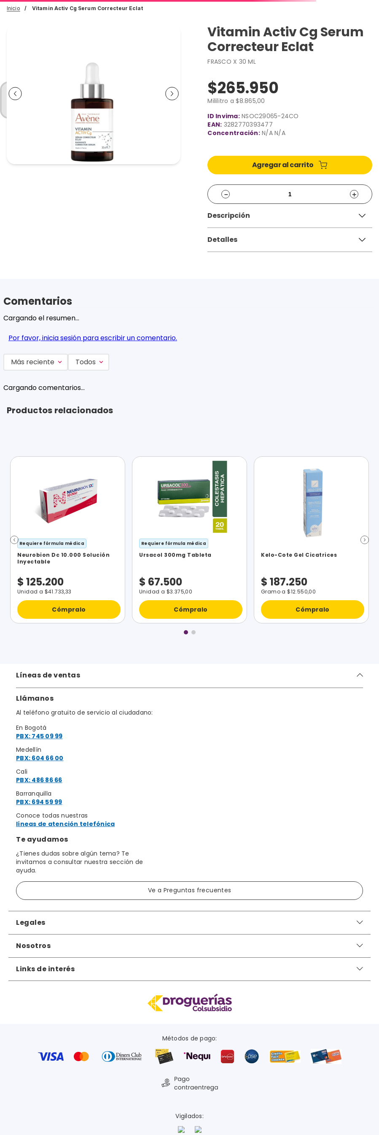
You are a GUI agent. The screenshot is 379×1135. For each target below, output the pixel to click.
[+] (354, 194)
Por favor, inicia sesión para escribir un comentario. (92, 338)
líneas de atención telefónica (65, 824)
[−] (225, 194)
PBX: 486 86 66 (39, 780)
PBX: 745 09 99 (39, 736)
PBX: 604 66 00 (40, 758)
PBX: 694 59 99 (39, 802)
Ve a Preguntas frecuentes (189, 890)
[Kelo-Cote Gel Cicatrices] (311, 539)
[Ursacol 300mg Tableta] (189, 539)
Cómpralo (69, 609)
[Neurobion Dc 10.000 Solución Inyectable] (67, 539)
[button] (289, 216)
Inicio (13, 8)
